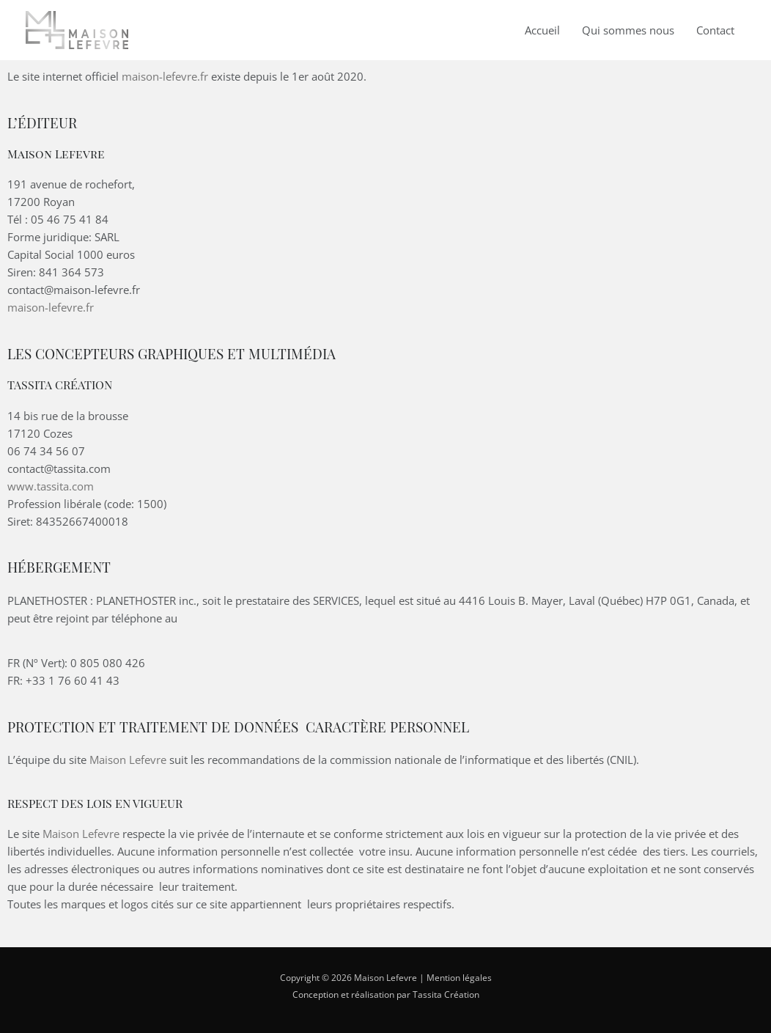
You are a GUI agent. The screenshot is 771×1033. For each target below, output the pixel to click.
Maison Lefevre (127, 759)
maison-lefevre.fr (165, 76)
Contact (715, 30)
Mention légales (459, 977)
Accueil (542, 30)
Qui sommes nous (628, 30)
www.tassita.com (50, 486)
